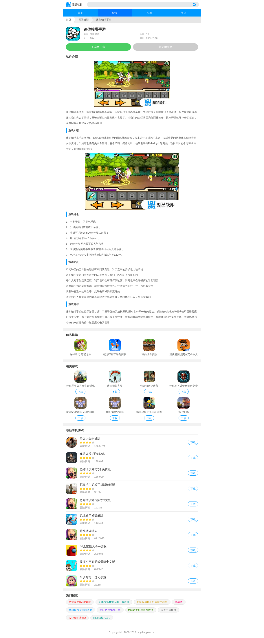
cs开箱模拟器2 (101, 617)
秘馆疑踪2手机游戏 (132, 457)
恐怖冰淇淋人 (132, 534)
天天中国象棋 (168, 609)
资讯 (183, 12)
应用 (149, 12)
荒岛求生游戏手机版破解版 (132, 488)
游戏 (114, 12)
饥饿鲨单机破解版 (132, 519)
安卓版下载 (98, 46)
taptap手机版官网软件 (140, 609)
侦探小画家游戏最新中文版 (132, 565)
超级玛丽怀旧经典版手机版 (152, 602)
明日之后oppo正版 (110, 609)
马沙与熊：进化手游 (132, 580)
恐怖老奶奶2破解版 (80, 602)
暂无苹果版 (166, 46)
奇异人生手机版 (132, 442)
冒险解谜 (83, 19)
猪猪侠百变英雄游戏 (80, 609)
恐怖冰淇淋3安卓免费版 (132, 473)
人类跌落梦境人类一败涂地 (113, 602)
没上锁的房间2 (77, 617)
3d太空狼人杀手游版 (132, 550)
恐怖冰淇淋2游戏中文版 (132, 503)
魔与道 (179, 602)
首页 (80, 12)
